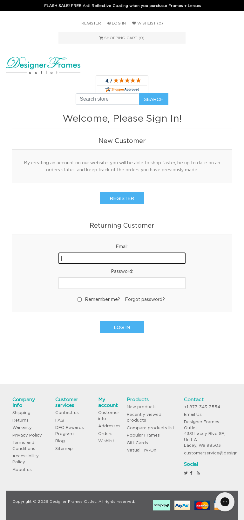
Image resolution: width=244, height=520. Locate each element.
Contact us (67, 412)
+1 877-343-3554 (202, 406)
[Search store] (107, 99)
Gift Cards (137, 442)
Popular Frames (143, 435)
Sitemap (64, 448)
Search (154, 99)
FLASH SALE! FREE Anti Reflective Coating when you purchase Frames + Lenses (122, 6)
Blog (60, 440)
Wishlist (106, 440)
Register (91, 23)
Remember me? (102, 299)
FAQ (59, 420)
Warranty (22, 427)
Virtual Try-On (141, 450)
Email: (122, 246)
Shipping (21, 412)
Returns (20, 420)
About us (22, 469)
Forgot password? (145, 299)
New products (142, 406)
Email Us (193, 414)
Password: (122, 271)
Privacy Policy (27, 435)
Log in (116, 23)
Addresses (109, 426)
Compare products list (150, 427)
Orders (105, 433)
